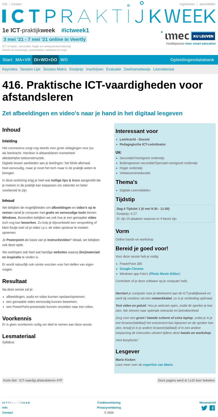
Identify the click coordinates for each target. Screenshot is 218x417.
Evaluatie (113, 69)
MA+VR (23, 59)
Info (4, 407)
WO (64, 59)
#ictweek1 (75, 30)
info (4, 4)
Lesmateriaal (163, 69)
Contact (7, 412)
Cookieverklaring (109, 402)
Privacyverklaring (109, 407)
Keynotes (9, 69)
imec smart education (200, 43)
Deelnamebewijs (137, 69)
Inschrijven (94, 69)
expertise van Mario (158, 365)
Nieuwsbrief (208, 402)
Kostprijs (76, 69)
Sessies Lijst (30, 69)
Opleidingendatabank (192, 59)
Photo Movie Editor (164, 274)
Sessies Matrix (55, 69)
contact (16, 4)
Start (7, 59)
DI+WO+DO (45, 59)
